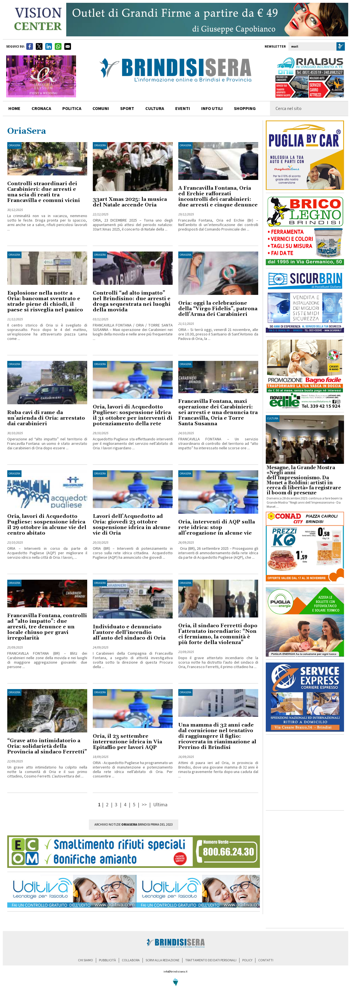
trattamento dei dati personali (210, 960)
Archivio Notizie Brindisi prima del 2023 (133, 824)
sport (127, 108)
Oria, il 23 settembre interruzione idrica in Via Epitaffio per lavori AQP (127, 742)
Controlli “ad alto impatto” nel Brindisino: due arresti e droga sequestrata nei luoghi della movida (131, 301)
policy (247, 960)
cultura (154, 108)
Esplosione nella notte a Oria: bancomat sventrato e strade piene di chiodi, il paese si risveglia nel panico (45, 301)
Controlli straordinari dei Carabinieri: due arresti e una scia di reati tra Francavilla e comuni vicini (43, 192)
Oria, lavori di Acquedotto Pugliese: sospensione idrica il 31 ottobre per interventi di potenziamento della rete (132, 415)
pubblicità (107, 960)
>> (145, 804)
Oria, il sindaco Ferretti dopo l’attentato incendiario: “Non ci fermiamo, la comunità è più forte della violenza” (217, 634)
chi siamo (85, 960)
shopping (245, 108)
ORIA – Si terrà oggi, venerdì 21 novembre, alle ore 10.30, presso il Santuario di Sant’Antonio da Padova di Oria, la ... (218, 334)
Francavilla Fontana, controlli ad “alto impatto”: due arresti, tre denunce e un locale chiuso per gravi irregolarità (47, 626)
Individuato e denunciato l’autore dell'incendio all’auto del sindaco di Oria (129, 632)
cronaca (41, 108)
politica (71, 108)
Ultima (160, 804)
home (14, 108)
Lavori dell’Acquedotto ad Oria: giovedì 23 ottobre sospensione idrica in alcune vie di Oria (131, 524)
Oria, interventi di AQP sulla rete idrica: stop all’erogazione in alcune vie (216, 527)
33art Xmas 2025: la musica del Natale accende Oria (130, 202)
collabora (131, 960)
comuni (101, 108)
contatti (265, 960)
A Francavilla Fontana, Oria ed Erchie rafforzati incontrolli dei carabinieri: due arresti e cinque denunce (218, 196)
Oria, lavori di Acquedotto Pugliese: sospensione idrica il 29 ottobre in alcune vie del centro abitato (46, 524)
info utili (212, 108)
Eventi (182, 108)
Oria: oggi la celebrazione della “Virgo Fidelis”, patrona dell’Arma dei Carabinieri (217, 309)
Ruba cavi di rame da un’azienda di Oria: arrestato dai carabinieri (46, 418)
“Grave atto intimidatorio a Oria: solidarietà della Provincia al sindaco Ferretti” (47, 746)
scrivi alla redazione (162, 960)
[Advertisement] (305, 772)
